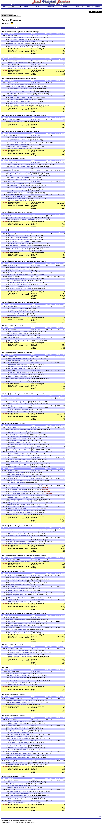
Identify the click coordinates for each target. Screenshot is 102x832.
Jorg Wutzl (22, 269)
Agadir (10, 599)
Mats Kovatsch (14, 189)
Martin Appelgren (14, 561)
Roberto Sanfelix (24, 764)
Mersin (10, 621)
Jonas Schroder (21, 274)
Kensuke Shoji (13, 747)
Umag (10, 95)
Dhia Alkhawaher (15, 673)
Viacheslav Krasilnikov (25, 94)
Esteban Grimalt (14, 179)
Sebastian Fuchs (15, 176)
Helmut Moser (14, 435)
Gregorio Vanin (22, 43)
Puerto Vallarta (12, 427)
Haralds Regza (24, 243)
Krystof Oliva (22, 782)
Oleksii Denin (13, 619)
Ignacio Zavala (22, 679)
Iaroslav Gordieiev (15, 143)
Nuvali (10, 780)
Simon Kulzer (35, 648)
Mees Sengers (21, 704)
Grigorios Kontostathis (28, 41)
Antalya (10, 265)
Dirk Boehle (12, 704)
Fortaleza (11, 470)
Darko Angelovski (15, 409)
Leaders (77, 6)
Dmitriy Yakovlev (25, 187)
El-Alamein (11, 751)
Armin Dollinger (14, 284)
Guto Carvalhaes (14, 105)
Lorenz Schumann (24, 450)
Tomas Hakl (13, 137)
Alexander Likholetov (24, 623)
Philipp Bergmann (15, 278)
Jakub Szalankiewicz (26, 480)
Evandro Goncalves (15, 497)
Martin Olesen (25, 282)
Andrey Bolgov (13, 94)
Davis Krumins (24, 795)
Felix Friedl (13, 372)
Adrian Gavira (13, 366)
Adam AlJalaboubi (25, 99)
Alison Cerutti (13, 581)
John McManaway (24, 734)
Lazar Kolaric (22, 411)
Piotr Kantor (12, 146)
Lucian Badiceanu (15, 139)
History (97, 6)
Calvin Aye (13, 797)
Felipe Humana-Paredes (17, 429)
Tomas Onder (14, 308)
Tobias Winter (26, 37)
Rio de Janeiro (12, 596)
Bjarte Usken (23, 402)
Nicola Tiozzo (13, 43)
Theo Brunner (13, 333)
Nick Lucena (22, 333)
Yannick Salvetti (29, 164)
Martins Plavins (27, 341)
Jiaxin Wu (13, 183)
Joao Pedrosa (23, 723)
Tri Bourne (21, 440)
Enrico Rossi (26, 312)
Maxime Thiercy (22, 314)
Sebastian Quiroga (27, 174)
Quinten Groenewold (15, 700)
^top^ (99, 816)
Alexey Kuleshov (14, 187)
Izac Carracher (14, 721)
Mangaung (11, 194)
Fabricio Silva (14, 218)
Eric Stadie (22, 453)
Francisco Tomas (25, 166)
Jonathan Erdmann (15, 491)
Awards (87, 6)
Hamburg (11, 495)
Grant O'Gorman (14, 177)
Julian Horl (12, 196)
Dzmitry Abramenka (15, 675)
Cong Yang (20, 183)
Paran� (10, 170)
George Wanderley (26, 476)
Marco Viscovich (26, 799)
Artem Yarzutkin (26, 271)
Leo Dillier (12, 802)
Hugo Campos (13, 723)
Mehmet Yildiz (23, 308)
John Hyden (13, 440)
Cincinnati (11, 486)
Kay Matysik (25, 491)
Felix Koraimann (23, 68)
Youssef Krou (13, 168)
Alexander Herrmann (29, 652)
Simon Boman (24, 561)
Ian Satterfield (14, 744)
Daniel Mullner (13, 269)
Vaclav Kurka (13, 782)
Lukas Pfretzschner (23, 757)
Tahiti (9, 740)
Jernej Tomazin (22, 310)
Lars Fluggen (27, 444)
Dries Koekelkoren (15, 579)
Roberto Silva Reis (24, 218)
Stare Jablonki (12, 800)
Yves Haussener (23, 682)
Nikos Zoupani (27, 288)
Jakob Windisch (24, 793)
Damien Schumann (24, 172)
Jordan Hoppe (13, 738)
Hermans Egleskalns (15, 341)
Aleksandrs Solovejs (25, 541)
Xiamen (10, 162)
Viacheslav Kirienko (25, 47)
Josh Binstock (13, 514)
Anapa (10, 61)
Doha (9, 181)
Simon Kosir (13, 310)
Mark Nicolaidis (24, 721)
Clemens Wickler (25, 284)
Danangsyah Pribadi (26, 656)
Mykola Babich (13, 633)
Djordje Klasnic (13, 590)
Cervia (10, 789)
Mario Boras (13, 45)
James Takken (25, 732)
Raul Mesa (23, 601)
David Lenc (20, 121)
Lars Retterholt (14, 374)
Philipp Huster (35, 780)
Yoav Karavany (22, 39)
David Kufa (12, 121)
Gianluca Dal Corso (15, 799)
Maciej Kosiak (13, 148)
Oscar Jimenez (14, 677)
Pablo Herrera (22, 366)
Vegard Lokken (26, 753)
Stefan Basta (13, 411)
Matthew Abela (14, 729)
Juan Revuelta (24, 241)
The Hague (11, 698)
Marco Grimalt (24, 179)
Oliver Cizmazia (14, 237)
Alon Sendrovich (24, 66)
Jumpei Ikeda (23, 747)
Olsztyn (10, 503)
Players (26, 6)
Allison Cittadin (24, 105)
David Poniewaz (35, 61)
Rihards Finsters (14, 408)
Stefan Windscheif (24, 512)
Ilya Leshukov (13, 623)
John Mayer (12, 493)
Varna (10, 135)
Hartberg (10, 35)
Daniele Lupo (13, 376)
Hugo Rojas (23, 677)
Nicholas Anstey (14, 235)
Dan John (12, 684)
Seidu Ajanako (14, 448)
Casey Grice (21, 198)
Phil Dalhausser (14, 433)
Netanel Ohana (14, 66)
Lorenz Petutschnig (15, 37)
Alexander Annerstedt (16, 652)
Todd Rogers (22, 489)
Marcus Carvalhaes (26, 247)
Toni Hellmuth (14, 453)
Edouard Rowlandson (24, 168)
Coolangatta (11, 725)
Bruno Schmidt (22, 581)
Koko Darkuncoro (14, 656)
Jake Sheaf (22, 280)
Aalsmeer (11, 648)
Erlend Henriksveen (15, 753)
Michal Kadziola (14, 480)
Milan (9, 370)
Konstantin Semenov (30, 463)
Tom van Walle (26, 579)
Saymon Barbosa (15, 247)
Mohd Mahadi (21, 588)
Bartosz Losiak (21, 146)
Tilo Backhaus (14, 512)
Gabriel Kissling (23, 86)
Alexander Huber (22, 629)
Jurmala (10, 356)
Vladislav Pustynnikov (26, 88)
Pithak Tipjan (13, 736)
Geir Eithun (12, 472)
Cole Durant (13, 90)
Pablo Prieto (13, 679)
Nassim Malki (14, 785)
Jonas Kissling (24, 189)
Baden (10, 216)
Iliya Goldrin (13, 39)
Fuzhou (10, 329)
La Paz (10, 719)
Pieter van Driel (22, 727)
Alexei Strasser (21, 364)
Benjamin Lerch (14, 103)
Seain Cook (13, 650)
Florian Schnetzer (22, 372)
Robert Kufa (21, 191)
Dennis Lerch (24, 103)
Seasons (36, 6)
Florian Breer (13, 682)
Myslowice (11, 82)
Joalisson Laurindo (14, 476)
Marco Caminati (14, 534)
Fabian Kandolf (26, 92)
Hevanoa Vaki (25, 742)
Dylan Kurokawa (23, 731)
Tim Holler (12, 274)
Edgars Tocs (23, 408)
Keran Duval (13, 763)
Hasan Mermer (13, 787)
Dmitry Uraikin (26, 97)
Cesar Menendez (14, 166)
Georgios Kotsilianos (16, 288)
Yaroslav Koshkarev (26, 543)
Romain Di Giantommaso (29, 681)
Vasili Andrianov (14, 47)
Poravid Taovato (22, 736)
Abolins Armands (14, 243)
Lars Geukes (34, 35)
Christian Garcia (14, 601)
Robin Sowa (12, 757)
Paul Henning (35, 789)
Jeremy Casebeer (15, 484)
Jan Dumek (13, 191)
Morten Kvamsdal (14, 455)
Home (4, 6)
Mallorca (10, 761)
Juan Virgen (25, 474)
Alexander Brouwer (14, 442)
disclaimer (11, 822)
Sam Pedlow (24, 177)
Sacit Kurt (22, 787)
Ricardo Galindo (14, 241)
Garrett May (23, 185)
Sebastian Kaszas (24, 84)
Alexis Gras (13, 314)
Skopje (10, 406)
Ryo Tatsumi (21, 784)
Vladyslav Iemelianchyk (28, 143)
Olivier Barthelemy (15, 681)
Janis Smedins (27, 510)
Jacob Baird (13, 727)
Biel (9, 362)
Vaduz (10, 119)
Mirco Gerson (13, 86)
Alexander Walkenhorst (37, 478)
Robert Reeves (24, 729)
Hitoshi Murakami (15, 459)
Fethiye (10, 306)
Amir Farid (13, 588)
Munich (10, 671)
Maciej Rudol (22, 148)
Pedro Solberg (26, 497)
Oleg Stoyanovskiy (14, 271)
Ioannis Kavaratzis (15, 41)
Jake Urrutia (22, 744)
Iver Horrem (20, 472)
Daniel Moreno (13, 764)
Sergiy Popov (22, 619)
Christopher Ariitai (15, 742)
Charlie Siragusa (24, 738)
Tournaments (50, 6)
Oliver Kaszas (14, 84)
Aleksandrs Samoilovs (15, 510)
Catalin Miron (25, 139)
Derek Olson (25, 484)
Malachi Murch (25, 101)
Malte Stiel (24, 278)
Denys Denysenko (15, 702)
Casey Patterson (23, 583)
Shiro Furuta (13, 731)
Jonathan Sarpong (24, 448)
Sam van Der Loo (28, 700)
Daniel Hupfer (21, 196)
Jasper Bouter (13, 654)
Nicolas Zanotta (23, 62)
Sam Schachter (23, 514)
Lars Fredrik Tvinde (15, 249)
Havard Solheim (14, 746)
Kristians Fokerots (15, 755)
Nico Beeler (12, 315)
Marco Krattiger (21, 315)
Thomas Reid (14, 734)
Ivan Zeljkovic (22, 45)
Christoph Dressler (15, 92)
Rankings (65, 6)
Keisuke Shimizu (26, 459)
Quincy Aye (12, 625)
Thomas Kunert (25, 467)
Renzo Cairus (13, 62)
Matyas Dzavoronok (15, 791)
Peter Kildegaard (15, 282)
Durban (10, 64)
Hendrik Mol (25, 249)
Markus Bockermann (16, 444)
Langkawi (11, 586)
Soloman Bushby (15, 732)
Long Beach (11, 506)
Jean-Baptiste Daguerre (16, 164)
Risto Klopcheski (26, 409)
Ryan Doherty (21, 493)
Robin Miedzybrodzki (24, 650)
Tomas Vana (21, 137)
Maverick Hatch (14, 185)
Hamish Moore (24, 235)
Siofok (10, 617)
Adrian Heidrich (13, 535)
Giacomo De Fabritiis (15, 312)
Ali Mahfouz (24, 673)
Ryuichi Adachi (23, 785)
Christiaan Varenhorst (25, 654)
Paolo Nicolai (22, 376)
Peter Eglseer (13, 68)
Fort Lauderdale (13, 575)
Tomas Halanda (24, 237)
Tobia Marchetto (14, 793)
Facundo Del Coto (15, 174)
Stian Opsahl (24, 746)
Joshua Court (14, 172)
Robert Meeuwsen (27, 442)
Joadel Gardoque (23, 763)
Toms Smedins (13, 541)
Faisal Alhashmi (14, 99)
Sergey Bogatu (14, 88)
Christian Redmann (30, 429)
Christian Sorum (24, 374)
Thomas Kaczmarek (26, 176)
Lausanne (11, 273)
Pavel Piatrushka (27, 675)
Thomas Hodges (23, 90)
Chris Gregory (14, 280)
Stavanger (11, 337)
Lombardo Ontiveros (15, 474)
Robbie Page (13, 489)
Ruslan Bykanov (14, 543)
